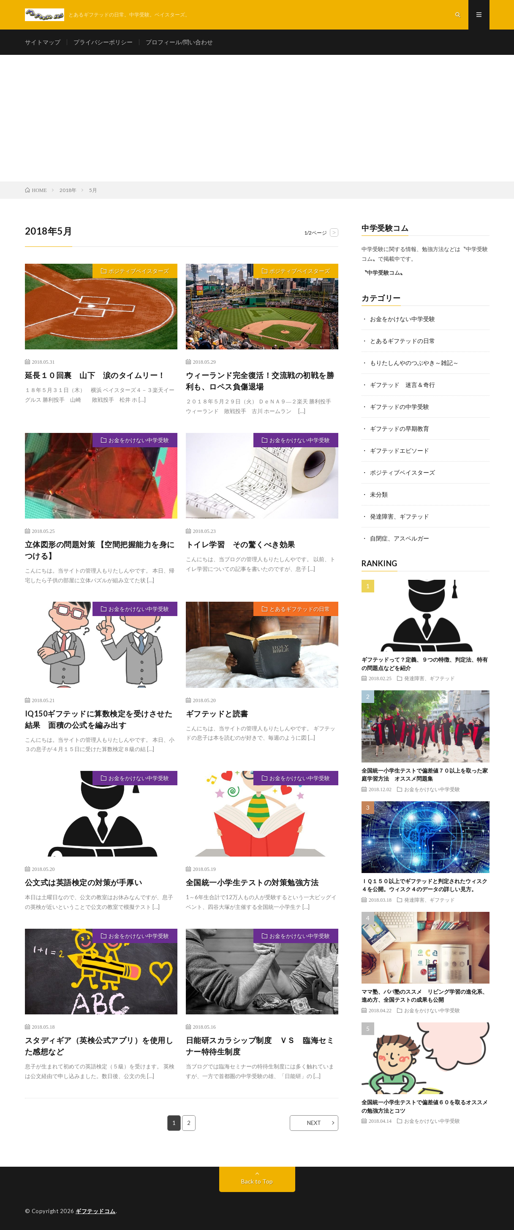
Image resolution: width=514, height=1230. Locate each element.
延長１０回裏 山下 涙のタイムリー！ (95, 375)
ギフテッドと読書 (217, 713)
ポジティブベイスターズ (139, 271)
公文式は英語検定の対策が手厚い (83, 882)
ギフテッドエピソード (399, 450)
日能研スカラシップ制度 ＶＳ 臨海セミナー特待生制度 (260, 1045)
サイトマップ (42, 42)
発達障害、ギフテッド (399, 516)
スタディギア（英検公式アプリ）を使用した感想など (99, 1045)
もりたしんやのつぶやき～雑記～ (414, 362)
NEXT (314, 1122)
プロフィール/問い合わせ (179, 42)
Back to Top (257, 1181)
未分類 (379, 494)
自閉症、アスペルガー (399, 538)
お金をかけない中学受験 (139, 440)
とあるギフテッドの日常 (299, 609)
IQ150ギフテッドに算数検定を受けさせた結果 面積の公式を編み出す (99, 719)
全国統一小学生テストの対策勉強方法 (252, 882)
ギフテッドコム (96, 1211)
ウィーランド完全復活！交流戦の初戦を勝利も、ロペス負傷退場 (260, 380)
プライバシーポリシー (103, 42)
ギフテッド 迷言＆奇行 (402, 384)
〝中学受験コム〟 (383, 272)
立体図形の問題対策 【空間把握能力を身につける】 (100, 550)
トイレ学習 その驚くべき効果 (240, 544)
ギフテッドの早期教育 (399, 428)
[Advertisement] (257, 118)
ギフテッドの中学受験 (399, 406)
